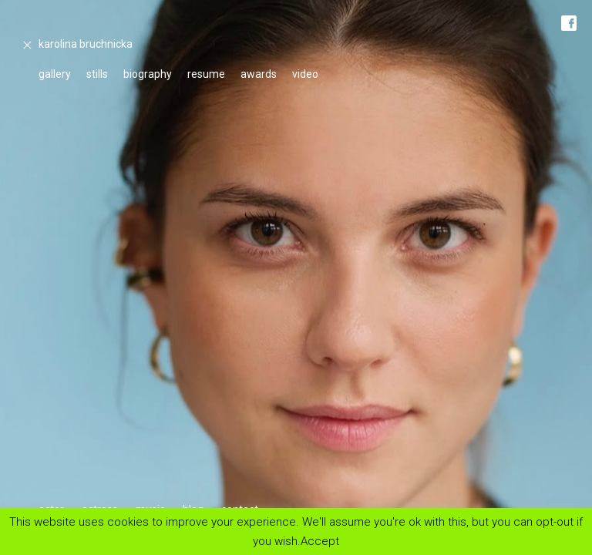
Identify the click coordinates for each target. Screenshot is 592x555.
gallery (55, 74)
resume (206, 74)
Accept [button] (320, 540)
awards (258, 74)
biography (147, 74)
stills (97, 74)
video (305, 74)
